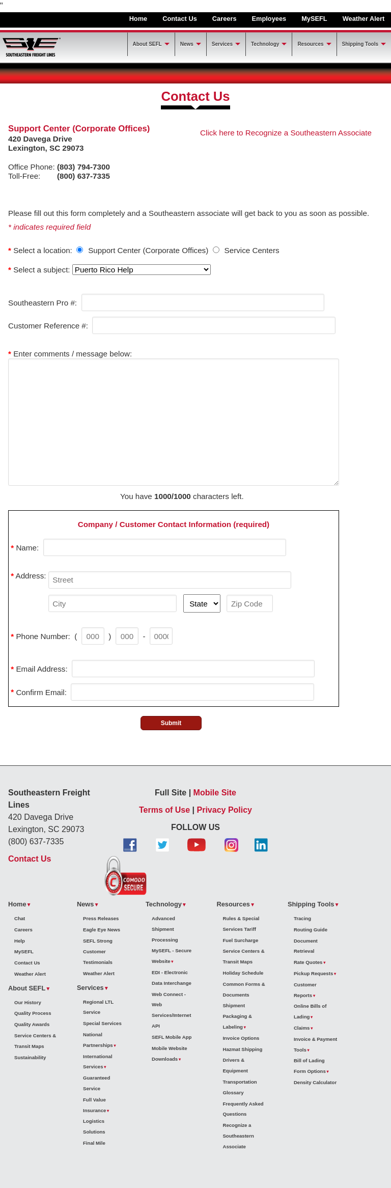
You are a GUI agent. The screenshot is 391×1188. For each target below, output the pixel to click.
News (186, 44)
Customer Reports (305, 990)
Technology (265, 44)
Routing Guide (310, 929)
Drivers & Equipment (235, 1065)
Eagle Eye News (101, 929)
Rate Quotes (308, 962)
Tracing (302, 918)
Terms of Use (164, 810)
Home (138, 18)
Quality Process (32, 1013)
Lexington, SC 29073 (46, 148)
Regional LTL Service (98, 1007)
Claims (302, 1028)
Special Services (102, 1023)
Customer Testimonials (98, 957)
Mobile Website (169, 1048)
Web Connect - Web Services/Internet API (171, 1010)
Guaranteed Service (96, 1083)
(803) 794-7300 (83, 166)
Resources (310, 44)
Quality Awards (31, 1024)
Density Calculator (315, 1082)
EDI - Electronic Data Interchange (171, 978)
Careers (224, 18)
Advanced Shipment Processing (165, 929)
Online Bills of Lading (310, 1011)
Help (19, 941)
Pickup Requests (313, 973)
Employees (269, 18)
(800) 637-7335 (83, 176)
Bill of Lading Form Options (310, 1066)
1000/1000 (172, 496)
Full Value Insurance (94, 1105)
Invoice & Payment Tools (315, 1044)
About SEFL (147, 44)
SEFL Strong (98, 941)
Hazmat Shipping (242, 1049)
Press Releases (101, 918)
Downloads (165, 1059)
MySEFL (314, 18)
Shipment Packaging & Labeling (237, 1016)
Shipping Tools (360, 44)
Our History (27, 1002)
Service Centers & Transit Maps (35, 1041)
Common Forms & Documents (243, 989)
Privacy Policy (225, 810)
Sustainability (30, 1057)
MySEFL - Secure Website (171, 956)
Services (222, 44)
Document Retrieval (306, 946)
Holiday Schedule (242, 973)
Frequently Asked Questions (242, 1109)
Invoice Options (240, 1038)
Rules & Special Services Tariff (240, 924)
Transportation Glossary (239, 1087)
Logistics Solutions (94, 1126)
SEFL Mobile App (171, 1037)
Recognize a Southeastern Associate (238, 1135)
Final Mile (94, 1143)
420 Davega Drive (40, 138)
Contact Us (179, 18)
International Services (98, 1062)
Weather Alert (364, 18)
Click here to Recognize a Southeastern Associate (286, 132)
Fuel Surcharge (240, 940)
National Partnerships (98, 1040)
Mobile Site (214, 792)
